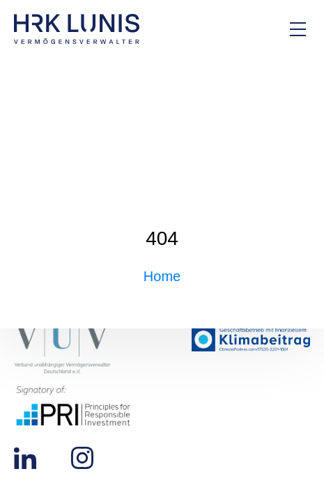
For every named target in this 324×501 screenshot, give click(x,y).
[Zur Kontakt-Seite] (250, 29)
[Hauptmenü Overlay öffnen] (298, 29)
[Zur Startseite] (76, 29)
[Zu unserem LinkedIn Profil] (25, 457)
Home (162, 276)
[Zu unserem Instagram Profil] (82, 457)
